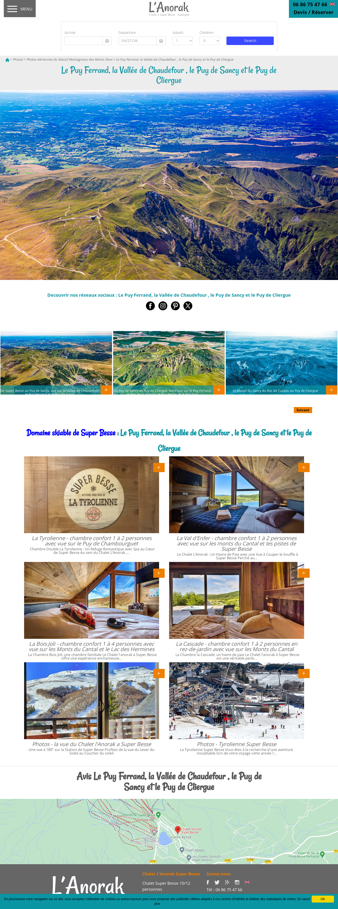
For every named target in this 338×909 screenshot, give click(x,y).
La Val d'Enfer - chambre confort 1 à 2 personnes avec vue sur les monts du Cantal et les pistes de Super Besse (236, 543)
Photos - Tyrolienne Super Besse (236, 744)
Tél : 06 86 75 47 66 (224, 889)
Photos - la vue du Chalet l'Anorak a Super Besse (91, 744)
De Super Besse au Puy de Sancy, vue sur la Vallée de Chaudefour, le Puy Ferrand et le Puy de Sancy (50, 392)
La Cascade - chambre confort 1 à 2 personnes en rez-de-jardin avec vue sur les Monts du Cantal (236, 646)
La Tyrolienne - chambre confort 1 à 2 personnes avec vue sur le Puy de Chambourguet (91, 540)
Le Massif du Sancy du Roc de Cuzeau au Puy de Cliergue (275, 391)
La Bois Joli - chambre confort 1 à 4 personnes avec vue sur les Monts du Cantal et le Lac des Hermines (91, 646)
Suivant (303, 410)
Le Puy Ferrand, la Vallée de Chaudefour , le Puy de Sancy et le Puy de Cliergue (174, 59)
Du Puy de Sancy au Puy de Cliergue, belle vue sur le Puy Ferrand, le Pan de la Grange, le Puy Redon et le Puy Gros (163, 392)
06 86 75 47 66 (310, 4)
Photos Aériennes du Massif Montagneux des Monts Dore (69, 59)
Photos (18, 59)
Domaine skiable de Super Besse (70, 432)
